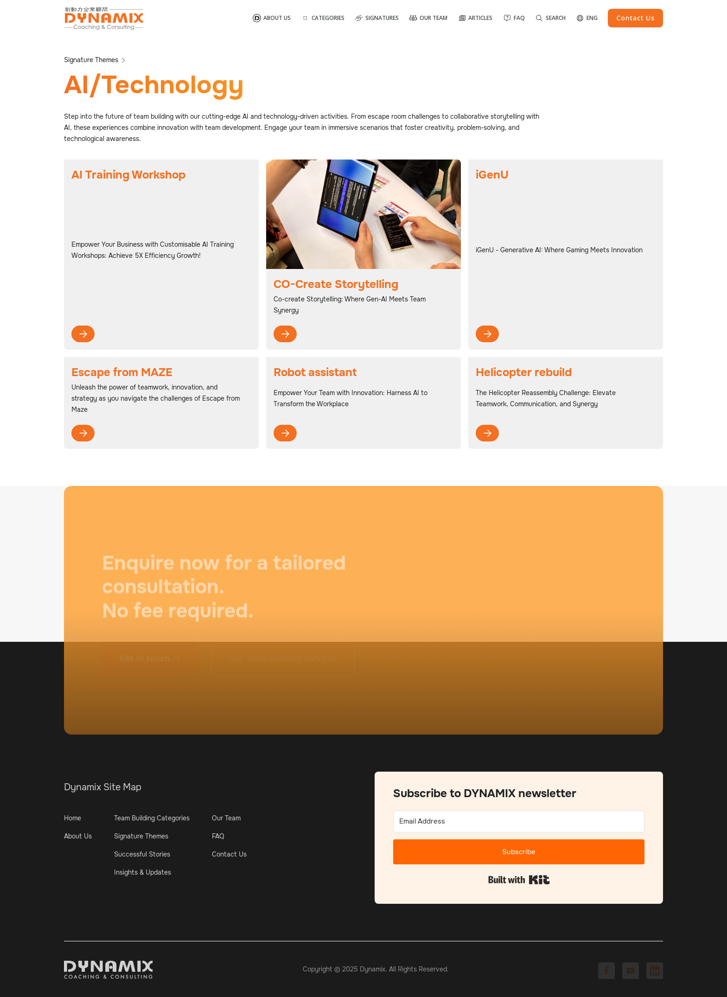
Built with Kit (519, 879)
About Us (78, 839)
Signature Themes (141, 839)
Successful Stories (142, 857)
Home (72, 821)
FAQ (218, 839)
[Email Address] (518, 821)
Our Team (226, 821)
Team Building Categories (152, 821)
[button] (322, 18)
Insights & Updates (142, 875)
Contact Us (229, 857)
